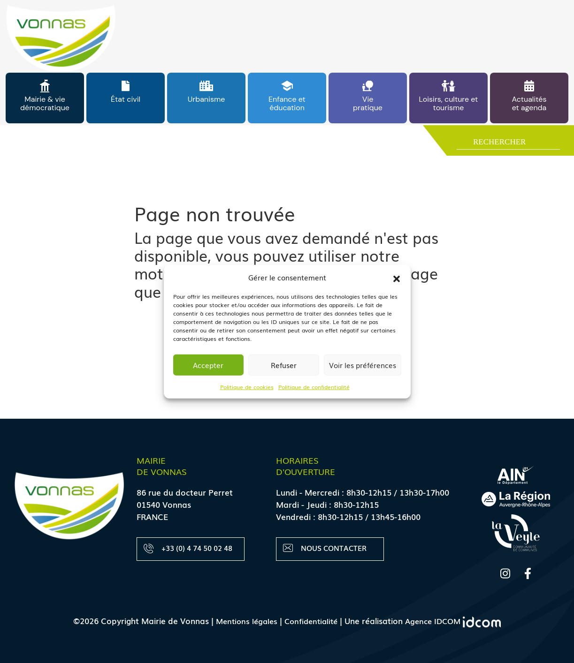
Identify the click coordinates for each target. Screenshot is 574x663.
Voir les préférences (362, 365)
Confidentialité (310, 620)
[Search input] (515, 143)
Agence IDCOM (456, 620)
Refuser (284, 365)
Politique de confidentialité (314, 386)
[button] (396, 277)
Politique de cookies (247, 386)
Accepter (208, 365)
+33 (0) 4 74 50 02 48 (188, 548)
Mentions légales (242, 620)
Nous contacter (325, 548)
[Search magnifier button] (461, 144)
